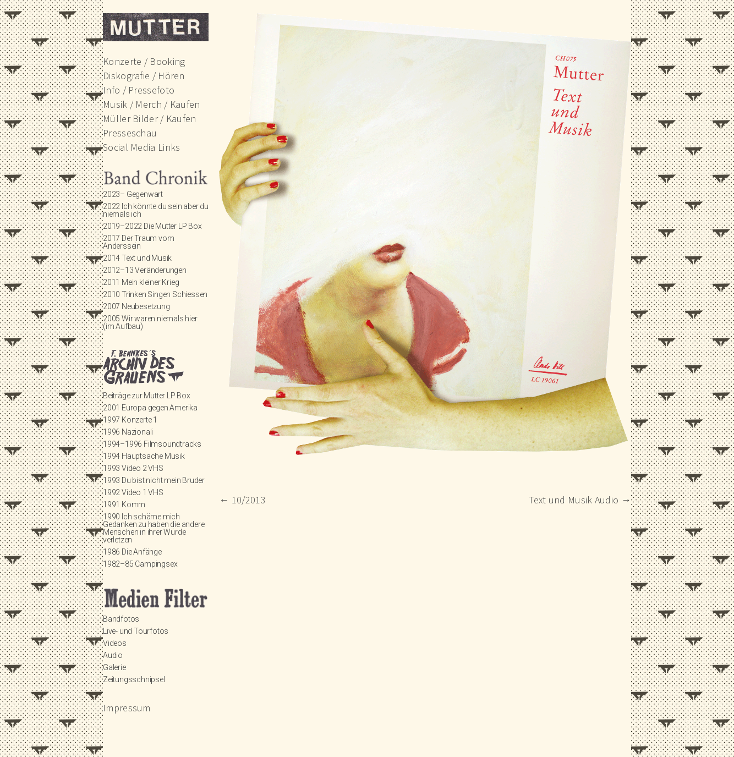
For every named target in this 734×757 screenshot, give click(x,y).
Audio (113, 655)
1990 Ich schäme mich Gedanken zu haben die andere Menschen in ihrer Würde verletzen (153, 528)
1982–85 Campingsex (140, 563)
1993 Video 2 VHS (133, 468)
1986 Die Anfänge (132, 551)
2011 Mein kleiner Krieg (141, 282)
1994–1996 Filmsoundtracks (152, 444)
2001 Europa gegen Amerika (150, 407)
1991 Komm (124, 504)
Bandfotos (121, 619)
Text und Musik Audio (580, 499)
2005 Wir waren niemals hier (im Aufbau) (150, 322)
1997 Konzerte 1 (130, 419)
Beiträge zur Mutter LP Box (146, 395)
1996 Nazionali (128, 431)
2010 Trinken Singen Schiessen (155, 294)
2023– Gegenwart (133, 194)
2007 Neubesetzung (136, 306)
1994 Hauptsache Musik (144, 456)
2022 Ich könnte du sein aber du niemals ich (156, 210)
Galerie (114, 667)
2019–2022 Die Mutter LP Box (152, 226)
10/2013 (242, 499)
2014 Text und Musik (137, 258)
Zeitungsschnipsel (134, 679)
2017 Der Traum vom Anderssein (138, 242)
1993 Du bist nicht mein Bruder (154, 480)
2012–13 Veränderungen (145, 270)
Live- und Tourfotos (135, 631)
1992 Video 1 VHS (133, 492)
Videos (115, 643)
